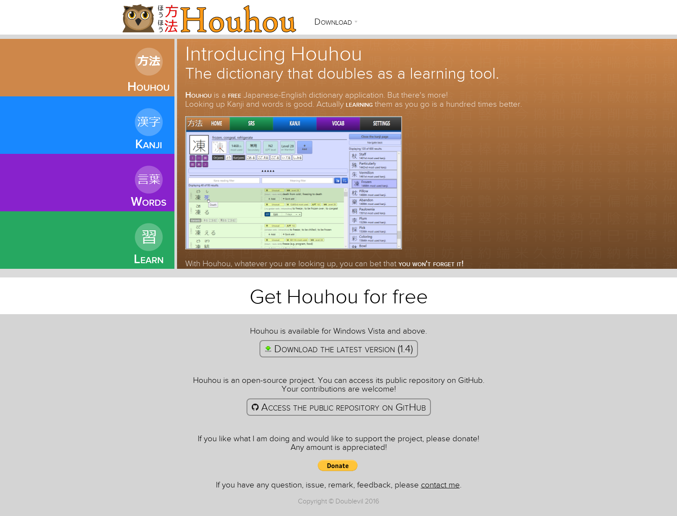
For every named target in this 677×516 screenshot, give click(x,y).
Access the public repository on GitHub (339, 407)
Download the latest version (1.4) (339, 348)
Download (334, 21)
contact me (440, 485)
